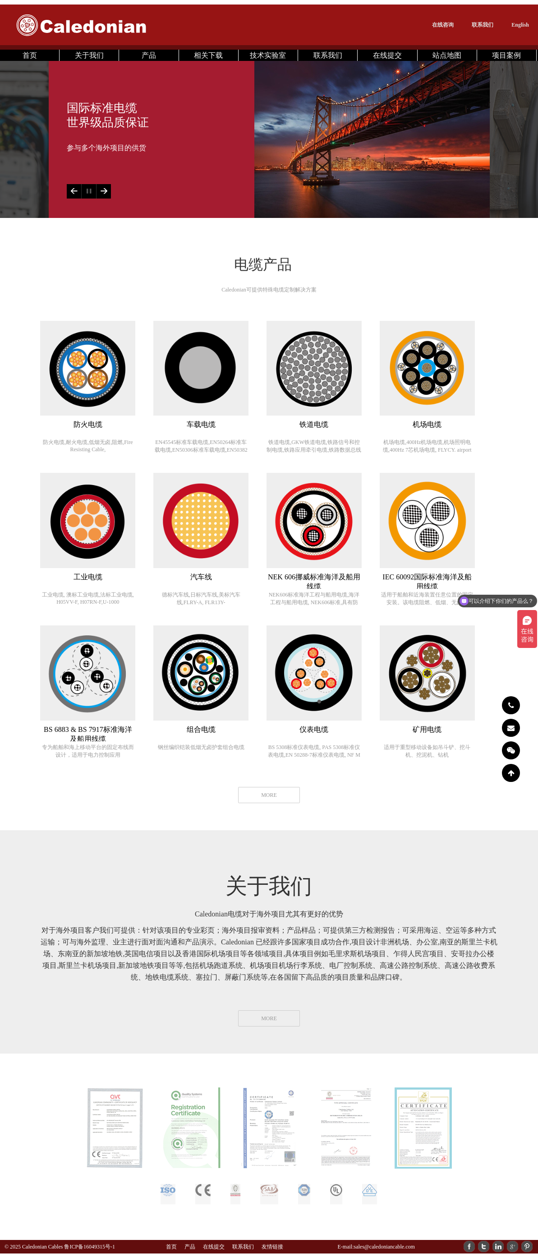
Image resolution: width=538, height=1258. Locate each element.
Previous (74, 191)
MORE (269, 795)
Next (103, 191)
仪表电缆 (313, 729)
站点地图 (446, 55)
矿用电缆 (427, 729)
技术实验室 (268, 55)
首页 (30, 55)
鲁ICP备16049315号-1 (89, 1247)
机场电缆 (427, 424)
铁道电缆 (313, 424)
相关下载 (208, 55)
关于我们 (89, 55)
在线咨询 (443, 25)
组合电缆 (201, 729)
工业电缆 (88, 577)
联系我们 (482, 25)
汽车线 (201, 577)
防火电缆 (88, 424)
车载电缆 (201, 424)
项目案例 (506, 55)
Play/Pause (88, 191)
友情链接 (272, 1247)
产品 (149, 55)
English (520, 25)
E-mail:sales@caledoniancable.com (375, 1247)
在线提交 (387, 55)
